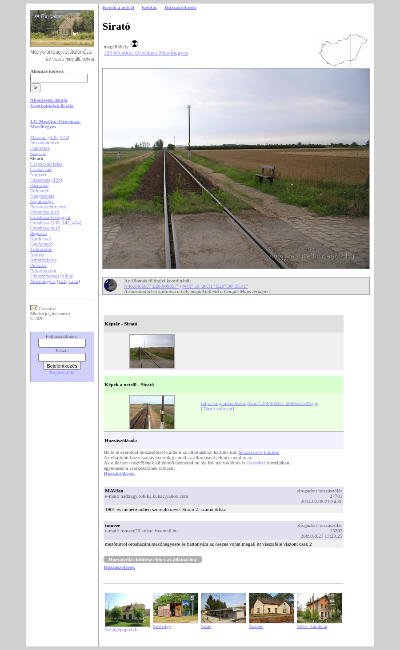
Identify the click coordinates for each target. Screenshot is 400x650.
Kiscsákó (39, 185)
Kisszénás (40, 179)
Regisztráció (62, 372)
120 (54, 137)
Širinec (256, 626)
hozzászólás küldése (259, 452)
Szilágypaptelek (121, 629)
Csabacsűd (41, 169)
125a (73, 281)
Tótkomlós (41, 249)
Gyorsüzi (256, 462)
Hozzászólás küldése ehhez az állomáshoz (152, 559)
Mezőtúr (38, 137)
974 (64, 137)
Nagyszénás (42, 195)
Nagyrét (38, 174)
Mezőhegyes (43, 281)
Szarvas (38, 153)
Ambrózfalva (43, 259)
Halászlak (40, 148)
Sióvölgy (162, 626)
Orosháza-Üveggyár (50, 217)
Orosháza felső (45, 227)
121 (62, 281)
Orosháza (39, 222)
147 (66, 222)
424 (76, 222)
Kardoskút (40, 238)
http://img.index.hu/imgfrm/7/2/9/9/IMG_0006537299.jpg (260, 403)
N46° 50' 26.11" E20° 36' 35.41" (215, 286)
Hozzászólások (119, 473)
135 (56, 222)
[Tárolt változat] (217, 408)
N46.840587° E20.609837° (151, 286)
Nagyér (37, 254)
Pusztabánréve (44, 142)
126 (57, 179)
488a (67, 275)
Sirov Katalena (312, 626)
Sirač (206, 626)
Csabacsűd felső (46, 163)
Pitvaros (38, 265)
